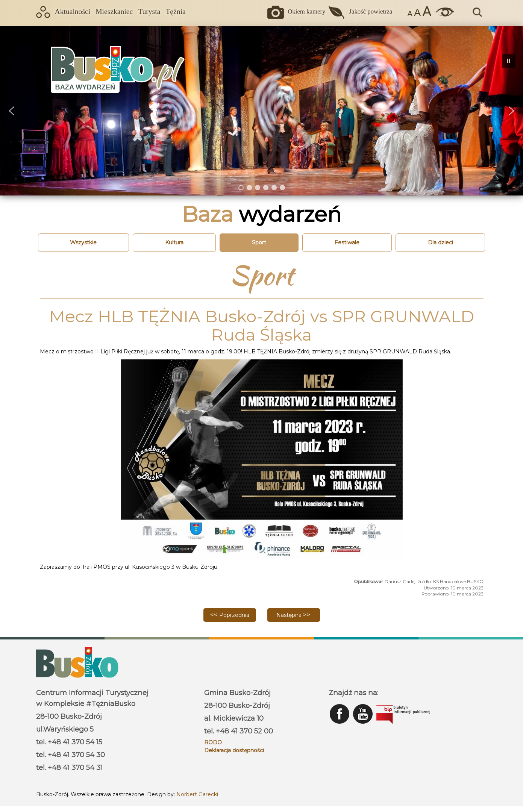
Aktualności (73, 11)
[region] (261, 110)
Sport (259, 242)
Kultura (174, 242)
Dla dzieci (440, 242)
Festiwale (347, 242)
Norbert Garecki (197, 794)
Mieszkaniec (114, 11)
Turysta (149, 11)
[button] (12, 111)
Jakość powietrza (370, 11)
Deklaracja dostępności (234, 750)
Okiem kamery (306, 11)
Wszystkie (83, 242)
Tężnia (175, 11)
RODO (213, 742)
